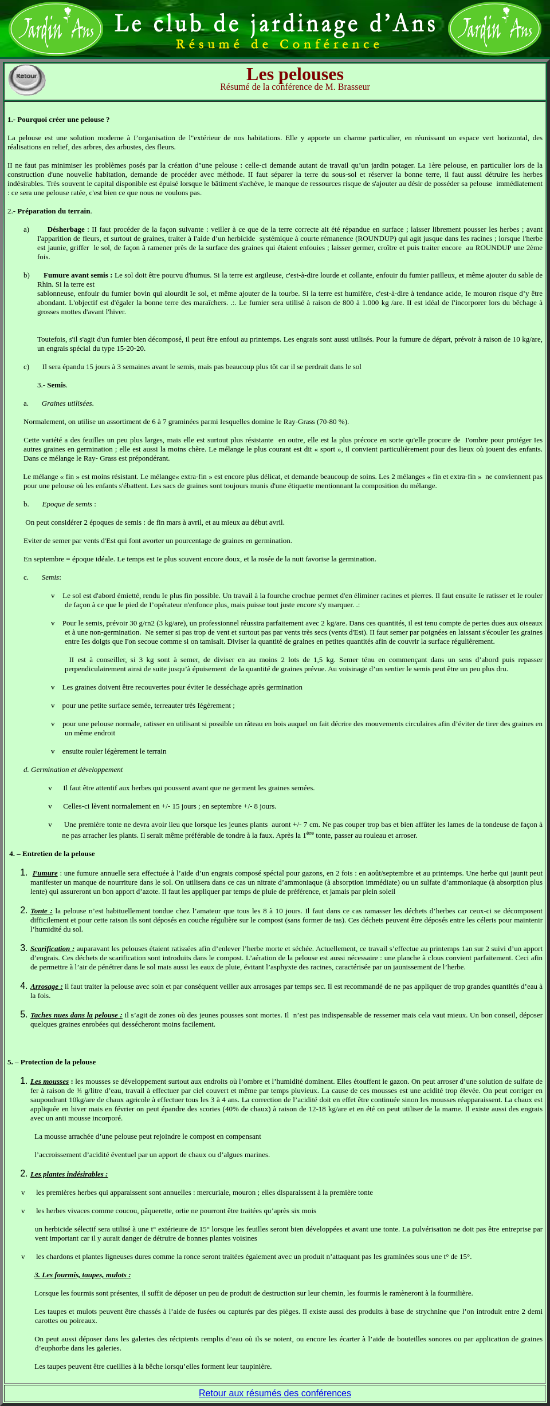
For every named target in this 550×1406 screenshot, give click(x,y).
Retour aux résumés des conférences (275, 1393)
